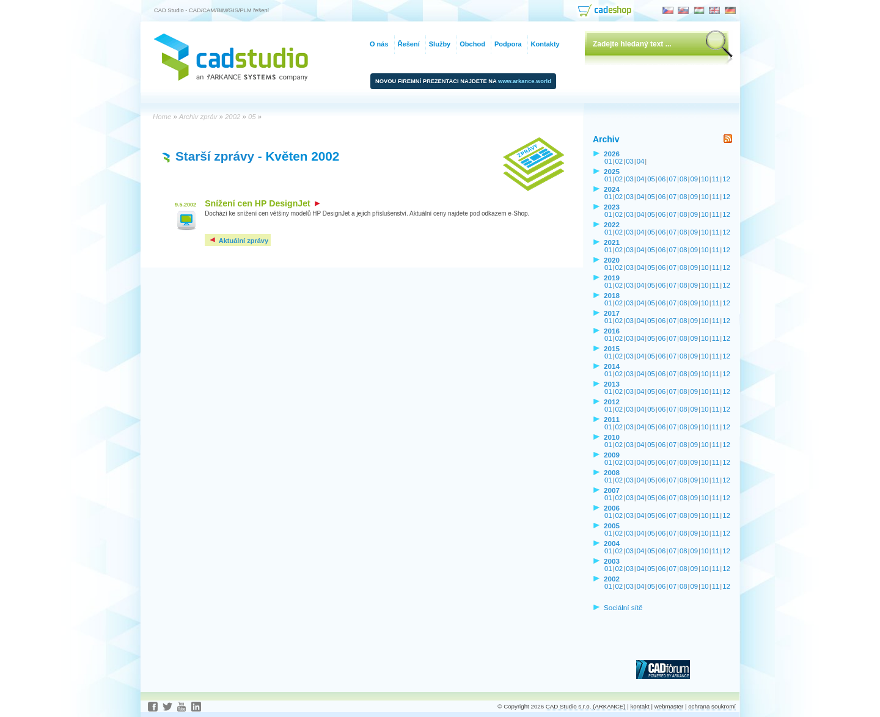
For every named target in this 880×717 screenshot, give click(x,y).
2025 (612, 171)
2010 (612, 437)
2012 (612, 402)
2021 (612, 242)
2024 (612, 189)
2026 (612, 154)
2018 (612, 295)
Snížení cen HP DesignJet (262, 203)
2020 (612, 260)
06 (662, 179)
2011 (612, 419)
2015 (612, 348)
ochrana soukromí (712, 706)
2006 (612, 508)
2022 (612, 224)
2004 (612, 543)
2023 (612, 207)
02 (619, 161)
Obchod (472, 44)
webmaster (669, 706)
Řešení (409, 44)
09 (694, 179)
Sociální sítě (623, 607)
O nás (379, 44)
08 (684, 179)
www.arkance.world (524, 81)
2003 (612, 561)
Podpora (508, 44)
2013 (612, 384)
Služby (439, 44)
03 (630, 161)
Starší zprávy (214, 156)
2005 (612, 526)
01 (608, 161)
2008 (612, 472)
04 (641, 161)
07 (672, 179)
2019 (612, 278)
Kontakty (545, 44)
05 (651, 179)
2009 (612, 455)
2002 (612, 579)
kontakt (639, 706)
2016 (612, 331)
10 (705, 179)
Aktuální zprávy (238, 240)
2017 (612, 313)
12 (726, 179)
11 (716, 179)
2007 (612, 490)
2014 (612, 366)
